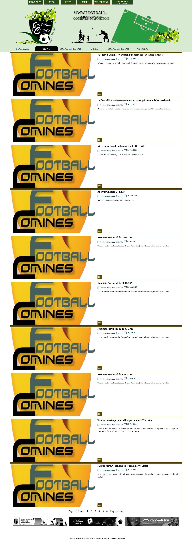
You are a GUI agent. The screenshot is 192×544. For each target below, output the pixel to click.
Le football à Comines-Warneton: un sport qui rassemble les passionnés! (134, 100)
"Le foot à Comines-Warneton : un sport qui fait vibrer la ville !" (131, 54)
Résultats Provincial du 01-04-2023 (115, 237)
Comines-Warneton (107, 59)
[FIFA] (51, 2)
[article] (96, 74)
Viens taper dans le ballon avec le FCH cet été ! (122, 146)
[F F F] (84, 2)
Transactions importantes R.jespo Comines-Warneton (125, 420)
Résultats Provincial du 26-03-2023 (115, 283)
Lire (99, 94)
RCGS (120, 59)
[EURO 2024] (35, 2)
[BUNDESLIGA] (102, 2)
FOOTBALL (22, 48)
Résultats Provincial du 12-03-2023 (115, 374)
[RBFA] (68, 2)
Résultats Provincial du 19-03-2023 (115, 328)
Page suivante (116, 511)
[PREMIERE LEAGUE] (122, 2)
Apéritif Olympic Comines (111, 191)
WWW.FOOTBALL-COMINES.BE (90, 14)
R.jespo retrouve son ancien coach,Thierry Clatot (123, 465)
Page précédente (76, 511)
